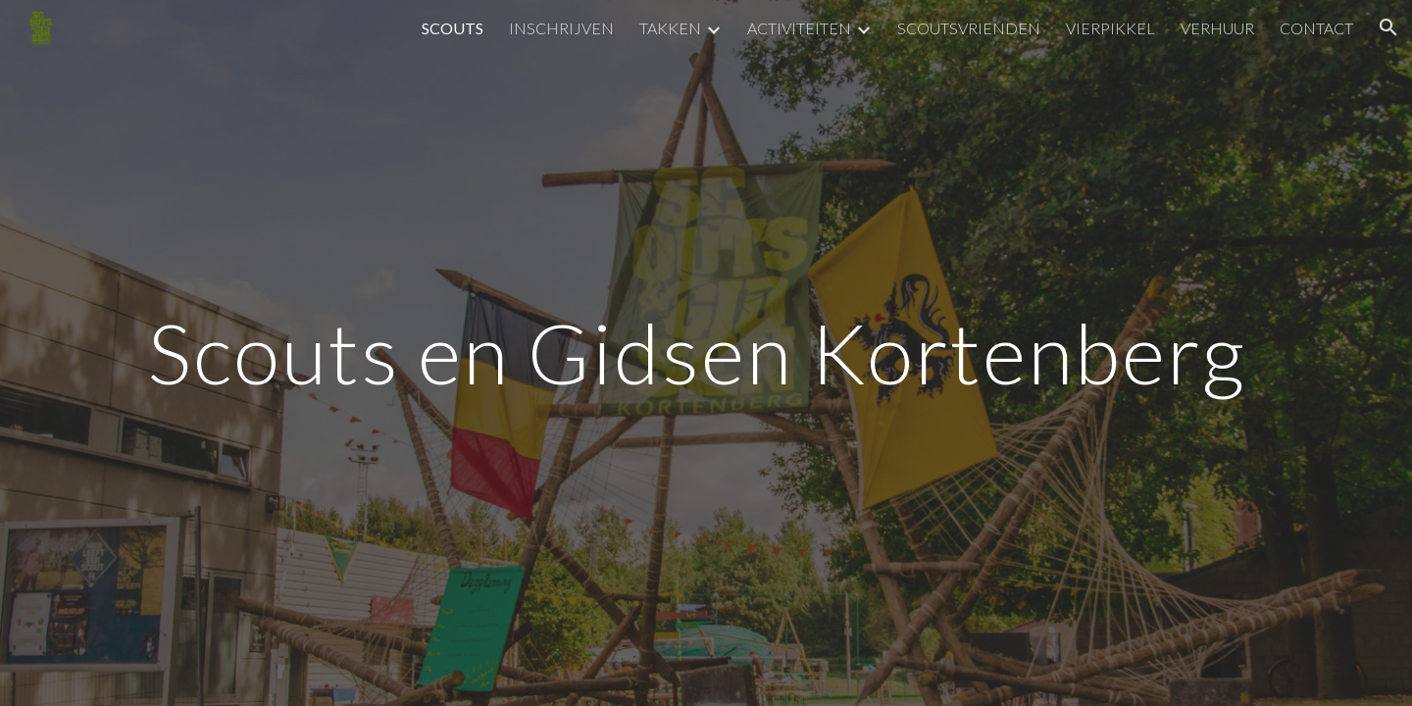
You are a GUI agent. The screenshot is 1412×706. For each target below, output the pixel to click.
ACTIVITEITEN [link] (799, 28)
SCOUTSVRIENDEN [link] (968, 28)
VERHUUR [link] (1217, 28)
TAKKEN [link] (670, 28)
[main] (706, 352)
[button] (1388, 27)
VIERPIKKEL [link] (1110, 28)
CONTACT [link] (1316, 28)
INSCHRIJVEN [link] (561, 28)
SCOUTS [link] (452, 28)
